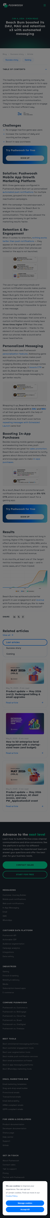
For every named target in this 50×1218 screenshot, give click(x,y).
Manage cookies (25, 1203)
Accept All (25, 1209)
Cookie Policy (11, 1196)
